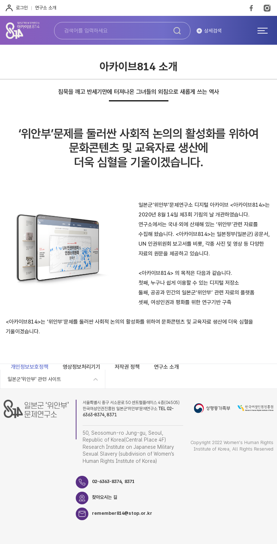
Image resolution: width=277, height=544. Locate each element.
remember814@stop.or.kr (122, 513)
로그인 (22, 7)
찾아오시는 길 (104, 497)
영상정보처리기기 (81, 367)
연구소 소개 (45, 7)
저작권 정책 (127, 367)
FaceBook (251, 8)
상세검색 (212, 31)
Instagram (267, 8)
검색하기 (177, 30)
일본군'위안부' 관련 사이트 (34, 379)
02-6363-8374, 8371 (113, 481)
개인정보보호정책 (29, 367)
